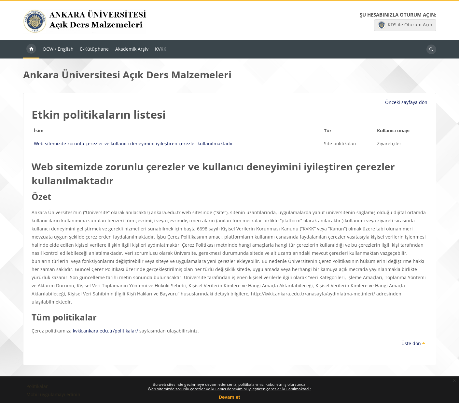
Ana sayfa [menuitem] (31, 49)
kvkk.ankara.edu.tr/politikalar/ (105, 331)
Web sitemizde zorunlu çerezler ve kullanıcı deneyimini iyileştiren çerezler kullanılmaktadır (229, 389)
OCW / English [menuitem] (58, 49)
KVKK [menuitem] (160, 49)
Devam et (229, 397)
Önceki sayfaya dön (406, 102)
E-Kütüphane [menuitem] (94, 49)
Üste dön (413, 343)
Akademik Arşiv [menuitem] (131, 49)
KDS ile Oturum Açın (405, 25)
